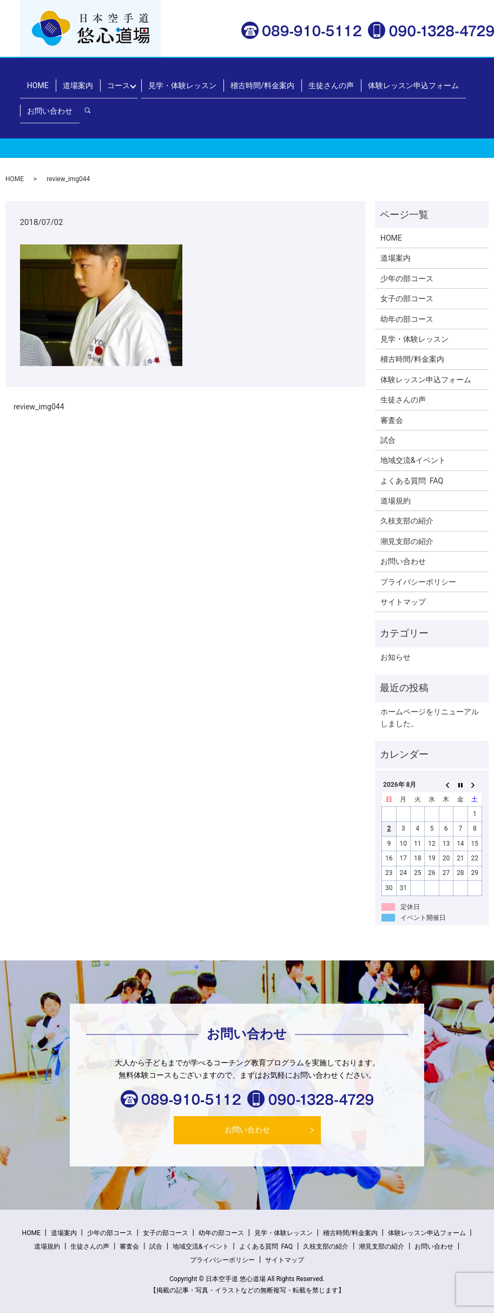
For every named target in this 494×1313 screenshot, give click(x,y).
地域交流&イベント (413, 460)
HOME (36, 80)
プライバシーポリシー (418, 582)
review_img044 (39, 406)
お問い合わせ (48, 98)
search (90, 98)
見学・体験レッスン (171, 80)
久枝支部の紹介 (406, 520)
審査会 (391, 420)
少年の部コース (406, 278)
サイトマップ (403, 602)
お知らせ (395, 657)
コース (109, 80)
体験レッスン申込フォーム (392, 80)
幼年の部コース (406, 319)
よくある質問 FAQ (411, 480)
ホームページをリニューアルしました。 (429, 717)
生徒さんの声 (313, 80)
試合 (388, 440)
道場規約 (395, 500)
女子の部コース (406, 298)
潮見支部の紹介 (406, 541)
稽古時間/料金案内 (248, 80)
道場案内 (72, 80)
